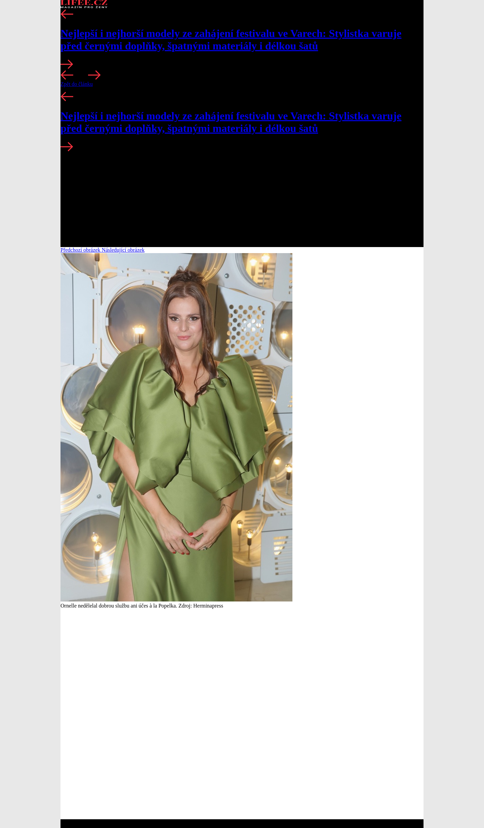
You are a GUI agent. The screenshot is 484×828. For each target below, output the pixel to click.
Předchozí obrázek (81, 250)
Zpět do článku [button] (77, 84)
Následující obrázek (123, 250)
